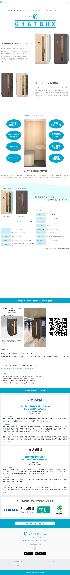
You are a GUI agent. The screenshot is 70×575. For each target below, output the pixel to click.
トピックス (52, 566)
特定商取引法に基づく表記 (35, 544)
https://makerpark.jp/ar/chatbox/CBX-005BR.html (17, 368)
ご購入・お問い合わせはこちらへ (35, 523)
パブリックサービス (17, 561)
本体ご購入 (17, 566)
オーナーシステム (52, 561)
